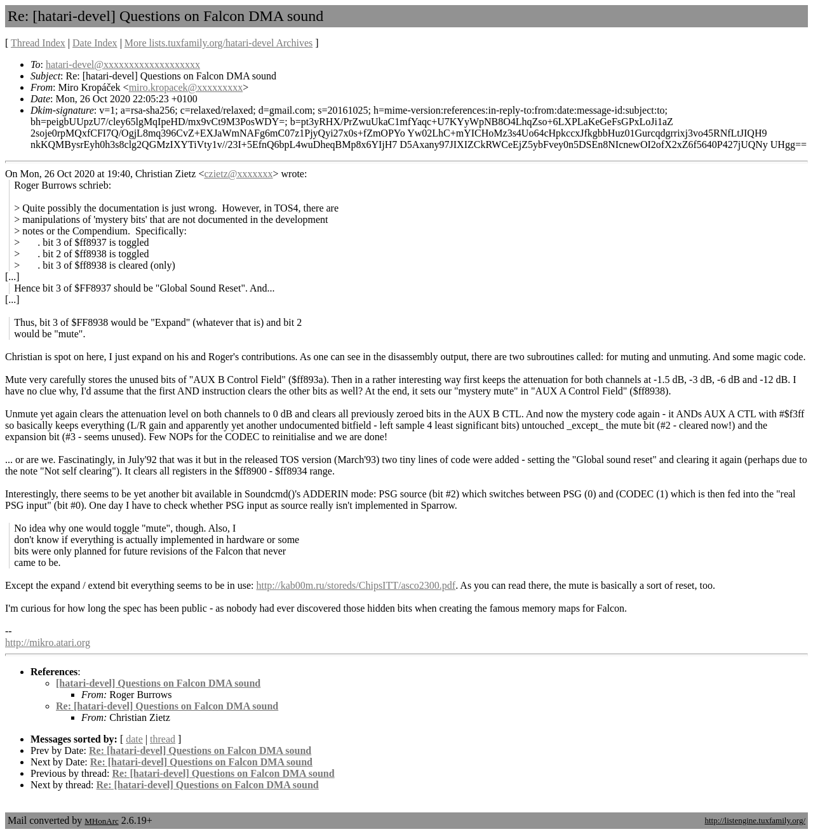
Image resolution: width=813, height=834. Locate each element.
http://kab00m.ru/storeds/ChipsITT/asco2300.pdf (355, 585)
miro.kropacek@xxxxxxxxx (186, 87)
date (134, 739)
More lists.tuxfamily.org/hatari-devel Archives (218, 42)
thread (162, 739)
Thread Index (38, 42)
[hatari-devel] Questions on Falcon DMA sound (158, 683)
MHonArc (101, 821)
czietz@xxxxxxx (238, 173)
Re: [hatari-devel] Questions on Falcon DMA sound (167, 706)
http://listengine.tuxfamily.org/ (754, 820)
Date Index (95, 42)
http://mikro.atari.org (47, 642)
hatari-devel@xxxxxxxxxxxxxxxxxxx (123, 64)
